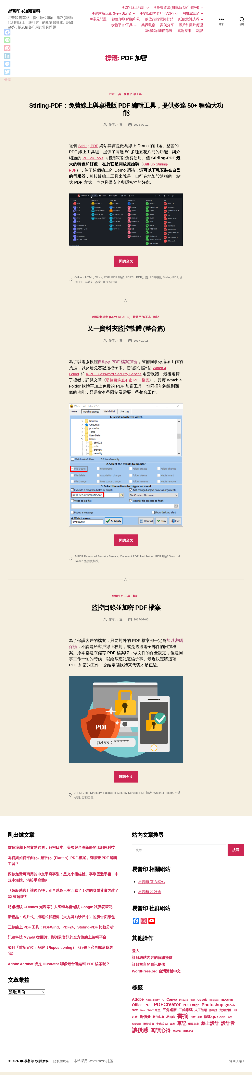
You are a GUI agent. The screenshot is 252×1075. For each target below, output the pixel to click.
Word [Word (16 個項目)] (142, 1013)
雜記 (199, 31)
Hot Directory (93, 795)
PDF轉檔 (158, 278)
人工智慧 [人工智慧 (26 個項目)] (201, 1012)
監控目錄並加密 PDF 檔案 (138, 381)
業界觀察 (148, 25)
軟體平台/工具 (122, 25)
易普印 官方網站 (153, 884)
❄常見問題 (98, 19)
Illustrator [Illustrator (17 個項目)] (214, 1002)
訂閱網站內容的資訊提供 (154, 960)
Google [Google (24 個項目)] (202, 1002)
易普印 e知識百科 (25, 11)
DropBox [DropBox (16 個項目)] (183, 1002)
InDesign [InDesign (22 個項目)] (227, 1002)
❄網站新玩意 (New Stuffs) (111, 13)
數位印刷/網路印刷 (126, 19)
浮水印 (100, 283)
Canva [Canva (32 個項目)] (172, 1002)
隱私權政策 (65, 1064)
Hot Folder (150, 558)
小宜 (119, 125)
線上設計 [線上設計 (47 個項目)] (210, 1026)
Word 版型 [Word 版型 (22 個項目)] (153, 1012)
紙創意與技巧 (188, 19)
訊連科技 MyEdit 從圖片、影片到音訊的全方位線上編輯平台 (62, 965)
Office (99, 278)
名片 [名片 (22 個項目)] (134, 1019)
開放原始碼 (122, 283)
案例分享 (167, 25)
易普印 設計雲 (151, 894)
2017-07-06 (141, 622)
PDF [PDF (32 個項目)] (148, 1008)
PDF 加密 (119, 278)
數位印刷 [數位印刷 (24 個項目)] (158, 1019)
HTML (90, 278)
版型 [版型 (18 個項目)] (230, 1020)
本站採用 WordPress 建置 (98, 1064)
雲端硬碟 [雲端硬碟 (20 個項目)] (188, 1033)
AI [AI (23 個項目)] (163, 1002)
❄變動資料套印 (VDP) (157, 13)
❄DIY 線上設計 (133, 7)
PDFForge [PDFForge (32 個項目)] (191, 1008)
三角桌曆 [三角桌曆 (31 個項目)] (169, 1013)
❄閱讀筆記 (190, 13)
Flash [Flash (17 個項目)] (192, 1002)
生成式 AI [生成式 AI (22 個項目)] (162, 1026)
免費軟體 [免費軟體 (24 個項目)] (225, 1012)
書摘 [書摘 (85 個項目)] (182, 1018)
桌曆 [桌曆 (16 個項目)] (199, 1020)
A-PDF (78, 795)
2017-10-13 (141, 342)
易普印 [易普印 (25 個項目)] (170, 1019)
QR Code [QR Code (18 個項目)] (230, 1008)
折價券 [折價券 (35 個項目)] (144, 1019)
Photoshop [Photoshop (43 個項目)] (212, 1007)
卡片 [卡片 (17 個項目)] (235, 1013)
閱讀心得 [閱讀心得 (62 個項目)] (160, 1033)
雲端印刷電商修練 (158, 31)
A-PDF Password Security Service (118, 375)
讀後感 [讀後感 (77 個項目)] (140, 1033)
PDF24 (132, 278)
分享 (7, 80)
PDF (108, 278)
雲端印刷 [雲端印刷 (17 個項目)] (177, 1034)
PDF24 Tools (94, 159)
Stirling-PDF (89, 146)
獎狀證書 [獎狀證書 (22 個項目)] (148, 1026)
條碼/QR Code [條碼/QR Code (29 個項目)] (214, 1020)
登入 (136, 953)
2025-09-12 (141, 125)
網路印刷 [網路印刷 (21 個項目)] (193, 1026)
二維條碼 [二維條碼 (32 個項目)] (186, 1013)
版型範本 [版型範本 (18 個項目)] (136, 1026)
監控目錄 (91, 800)
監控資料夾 (95, 563)
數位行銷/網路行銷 (159, 19)
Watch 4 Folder (167, 795)
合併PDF (88, 283)
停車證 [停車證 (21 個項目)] (213, 1012)
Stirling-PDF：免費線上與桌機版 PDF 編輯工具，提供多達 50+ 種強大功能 (126, 110)
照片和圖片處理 (191, 25)
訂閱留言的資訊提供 (150, 967)
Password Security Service (122, 795)
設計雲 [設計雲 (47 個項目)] (227, 1026)
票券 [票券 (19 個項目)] (172, 1026)
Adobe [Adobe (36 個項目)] (138, 1002)
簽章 (110, 283)
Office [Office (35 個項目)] (137, 1007)
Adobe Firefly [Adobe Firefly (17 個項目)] (153, 1002)
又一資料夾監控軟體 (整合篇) (126, 330)
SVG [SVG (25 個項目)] (135, 1012)
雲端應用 (184, 31)
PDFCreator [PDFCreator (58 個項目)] (167, 1007)
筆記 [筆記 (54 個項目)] (181, 1026)
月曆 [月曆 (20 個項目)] (192, 1019)
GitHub (79, 278)
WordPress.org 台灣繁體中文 (159, 974)
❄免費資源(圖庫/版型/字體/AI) (176, 7)
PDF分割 (144, 278)
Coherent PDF (131, 558)
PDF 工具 (114, 94)
